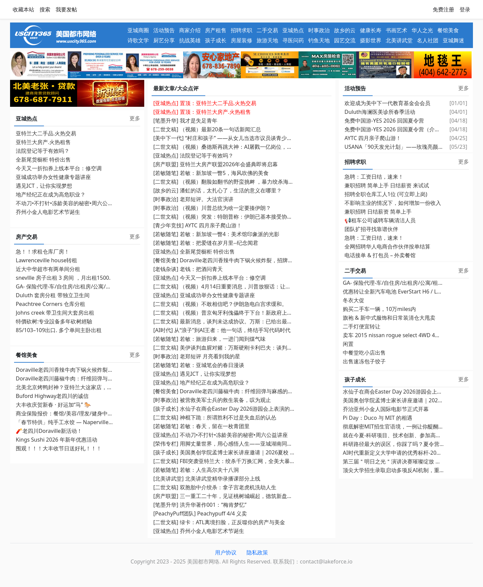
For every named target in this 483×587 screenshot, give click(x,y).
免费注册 (443, 9)
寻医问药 (293, 40)
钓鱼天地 (319, 40)
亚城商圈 (138, 30)
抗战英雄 (190, 40)
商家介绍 (190, 30)
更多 (134, 118)
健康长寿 (370, 30)
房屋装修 (241, 40)
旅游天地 (267, 40)
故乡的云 (345, 30)
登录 (465, 9)
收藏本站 (23, 9)
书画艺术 (396, 30)
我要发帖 (66, 9)
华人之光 (422, 30)
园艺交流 (345, 40)
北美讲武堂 (399, 40)
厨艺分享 (164, 40)
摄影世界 (370, 40)
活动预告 (164, 30)
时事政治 (319, 30)
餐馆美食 (448, 30)
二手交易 (267, 30)
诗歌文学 (138, 40)
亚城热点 (293, 30)
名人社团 (427, 40)
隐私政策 (257, 552)
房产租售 (215, 30)
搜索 (45, 9)
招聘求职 (241, 30)
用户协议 (225, 552)
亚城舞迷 (453, 40)
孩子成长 (215, 40)
